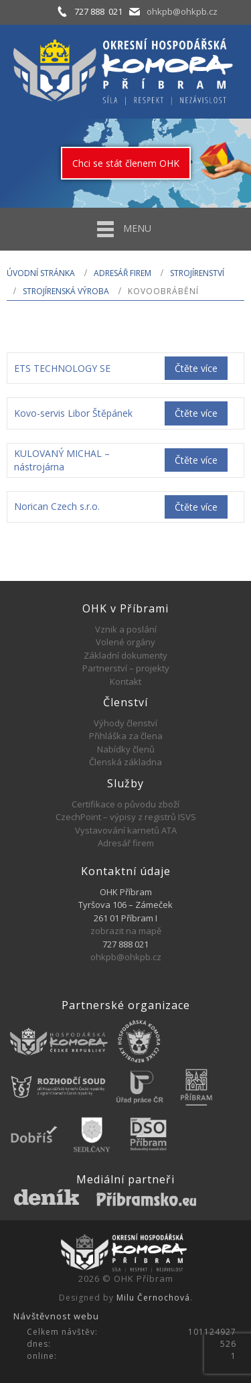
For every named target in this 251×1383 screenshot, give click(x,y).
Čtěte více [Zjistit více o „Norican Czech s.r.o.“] (196, 507)
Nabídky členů (126, 749)
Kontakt (125, 681)
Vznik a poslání (126, 629)
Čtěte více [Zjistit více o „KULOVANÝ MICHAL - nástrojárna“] (196, 460)
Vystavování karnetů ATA (126, 830)
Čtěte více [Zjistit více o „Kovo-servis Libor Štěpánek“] (196, 413)
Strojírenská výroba (66, 291)
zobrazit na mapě (125, 931)
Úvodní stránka (41, 273)
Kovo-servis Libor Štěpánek (73, 413)
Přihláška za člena (126, 736)
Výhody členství (125, 723)
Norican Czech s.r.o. (57, 506)
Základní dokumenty (125, 655)
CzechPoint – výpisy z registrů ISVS (126, 817)
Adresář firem (122, 273)
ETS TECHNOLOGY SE (62, 368)
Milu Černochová (153, 1297)
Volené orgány (125, 642)
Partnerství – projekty (125, 668)
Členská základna (125, 762)
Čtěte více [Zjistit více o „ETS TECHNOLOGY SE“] (196, 368)
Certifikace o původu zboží (125, 804)
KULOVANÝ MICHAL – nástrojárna (62, 460)
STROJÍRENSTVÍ (197, 273)
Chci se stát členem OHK (125, 163)
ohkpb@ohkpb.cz (182, 11)
